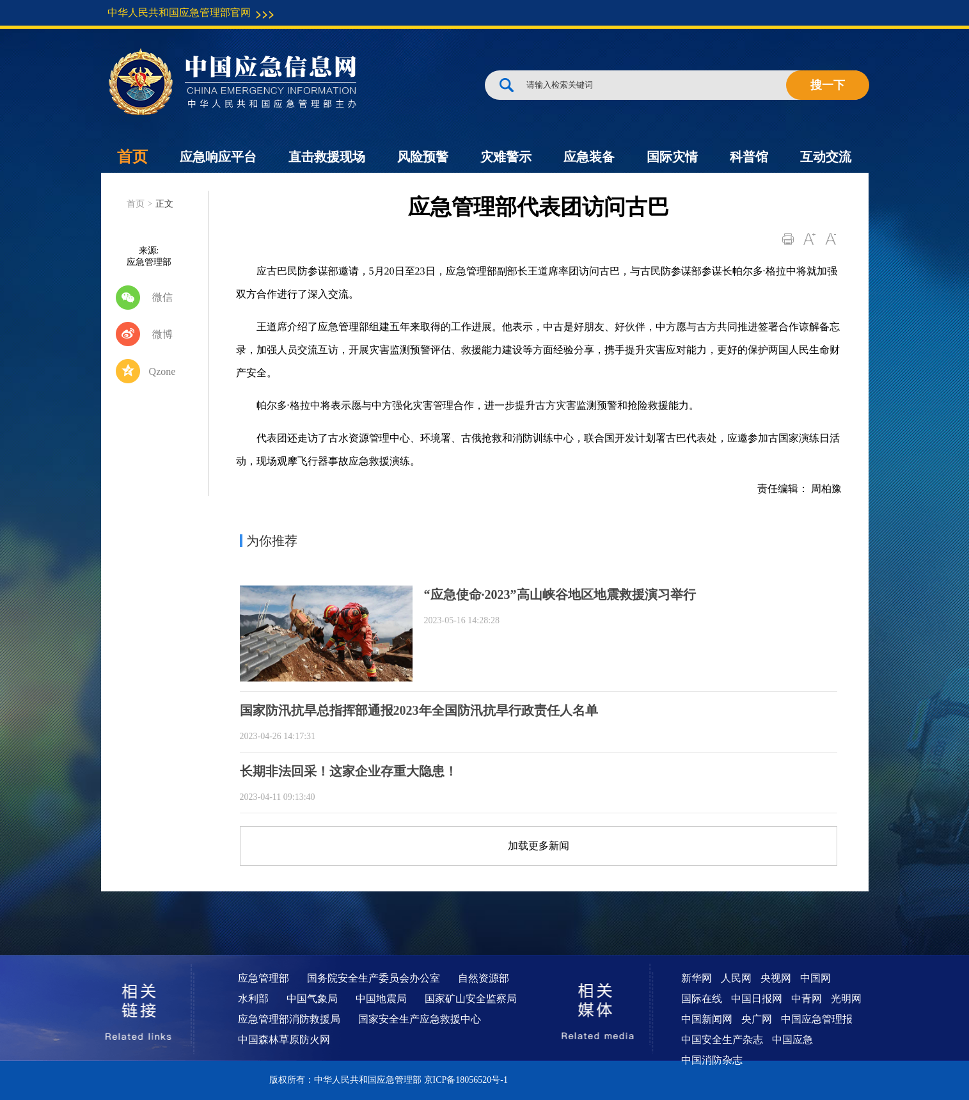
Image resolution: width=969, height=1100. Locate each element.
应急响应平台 (218, 157)
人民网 (736, 978)
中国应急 (792, 1039)
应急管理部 (263, 978)
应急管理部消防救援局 (289, 1019)
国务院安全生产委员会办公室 (373, 978)
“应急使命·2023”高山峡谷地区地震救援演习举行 (560, 594)
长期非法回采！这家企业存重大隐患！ (348, 771)
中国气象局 (312, 998)
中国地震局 (381, 998)
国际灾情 (672, 157)
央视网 (775, 978)
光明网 (846, 998)
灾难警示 (506, 157)
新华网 (696, 978)
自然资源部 (483, 978)
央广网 (756, 1019)
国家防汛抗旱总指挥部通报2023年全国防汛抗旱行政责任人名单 (419, 710)
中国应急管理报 (817, 1019)
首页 (132, 156)
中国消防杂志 (712, 1060)
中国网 (815, 978)
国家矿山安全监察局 (471, 998)
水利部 (253, 998)
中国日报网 (756, 998)
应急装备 (589, 157)
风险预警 (422, 157)
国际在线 (701, 998)
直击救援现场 (326, 157)
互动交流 (825, 157)
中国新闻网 (706, 1019)
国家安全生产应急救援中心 (419, 1019)
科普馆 (749, 157)
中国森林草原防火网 (284, 1039)
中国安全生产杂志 (722, 1039)
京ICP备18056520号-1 (466, 1080)
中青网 (806, 998)
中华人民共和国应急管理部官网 (179, 12)
